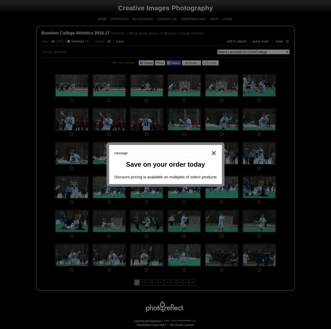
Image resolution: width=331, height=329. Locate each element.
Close (206, 153)
